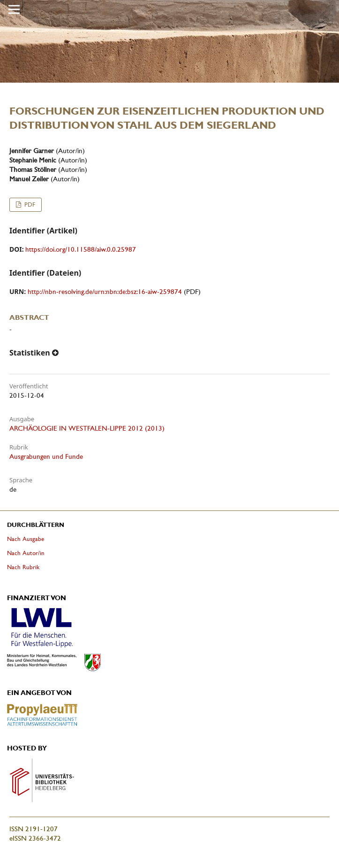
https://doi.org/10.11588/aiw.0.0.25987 (80, 249)
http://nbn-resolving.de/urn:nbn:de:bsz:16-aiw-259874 (105, 291)
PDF (29, 204)
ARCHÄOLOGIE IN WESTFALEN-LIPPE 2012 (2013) (87, 428)
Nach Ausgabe (25, 538)
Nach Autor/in (26, 552)
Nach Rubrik (23, 567)
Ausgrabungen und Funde (46, 456)
